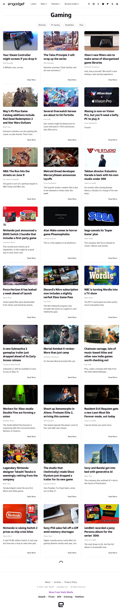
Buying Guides (71, 4)
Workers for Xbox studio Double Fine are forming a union (19, 412)
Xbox (81, 25)
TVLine (51, 597)
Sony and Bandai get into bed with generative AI (99, 470)
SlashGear (79, 597)
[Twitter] (98, 4)
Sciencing (68, 597)
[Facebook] (89, 4)
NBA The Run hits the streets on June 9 (16, 173)
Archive (57, 582)
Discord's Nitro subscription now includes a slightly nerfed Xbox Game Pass (61, 293)
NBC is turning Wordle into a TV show (101, 291)
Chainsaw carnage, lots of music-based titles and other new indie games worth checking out (100, 354)
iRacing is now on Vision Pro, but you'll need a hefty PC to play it (101, 115)
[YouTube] (103, 4)
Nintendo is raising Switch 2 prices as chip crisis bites (20, 530)
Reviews (55, 4)
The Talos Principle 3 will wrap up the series (59, 57)
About (47, 582)
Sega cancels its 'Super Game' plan (98, 232)
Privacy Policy (71, 582)
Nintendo (42, 25)
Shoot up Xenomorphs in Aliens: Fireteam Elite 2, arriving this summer (59, 412)
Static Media (48, 587)
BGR (59, 597)
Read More (31, 80)
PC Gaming (55, 25)
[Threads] (112, 4)
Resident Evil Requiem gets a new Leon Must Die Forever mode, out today (101, 412)
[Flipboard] (108, 4)
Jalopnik (41, 597)
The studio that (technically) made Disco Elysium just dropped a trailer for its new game (59, 474)
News (43, 4)
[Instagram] (93, 4)
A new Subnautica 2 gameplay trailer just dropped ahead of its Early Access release (19, 354)
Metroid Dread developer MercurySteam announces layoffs (60, 175)
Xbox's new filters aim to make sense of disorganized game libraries (101, 59)
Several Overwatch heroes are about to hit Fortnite (60, 113)
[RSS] (117, 4)
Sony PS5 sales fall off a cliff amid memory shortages (61, 530)
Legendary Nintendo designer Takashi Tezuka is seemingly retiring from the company (20, 474)
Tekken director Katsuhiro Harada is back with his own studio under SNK (101, 175)
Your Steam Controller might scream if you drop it (20, 57)
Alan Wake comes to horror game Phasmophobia (60, 232)
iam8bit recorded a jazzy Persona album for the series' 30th (99, 532)
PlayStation (69, 25)
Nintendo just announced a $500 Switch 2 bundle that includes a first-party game (19, 234)
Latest (33, 4)
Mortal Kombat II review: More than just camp (59, 350)
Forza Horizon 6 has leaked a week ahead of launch (20, 291)
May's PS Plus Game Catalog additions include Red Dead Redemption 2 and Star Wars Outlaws (19, 117)
